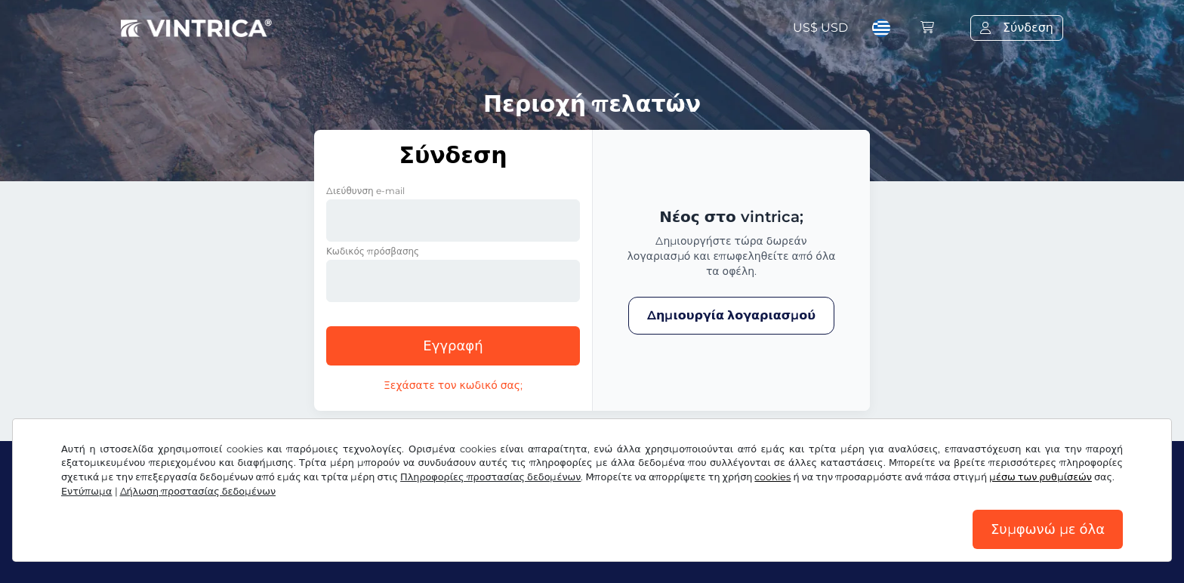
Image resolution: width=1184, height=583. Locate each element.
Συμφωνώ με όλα (1048, 529)
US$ (820, 27)
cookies (772, 477)
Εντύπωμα (87, 491)
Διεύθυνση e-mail (365, 190)
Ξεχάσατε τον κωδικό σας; (453, 385)
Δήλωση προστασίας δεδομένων (198, 491)
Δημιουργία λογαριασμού (731, 315)
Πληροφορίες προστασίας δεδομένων (490, 477)
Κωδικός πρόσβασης (372, 251)
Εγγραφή (453, 346)
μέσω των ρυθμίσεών (1040, 477)
